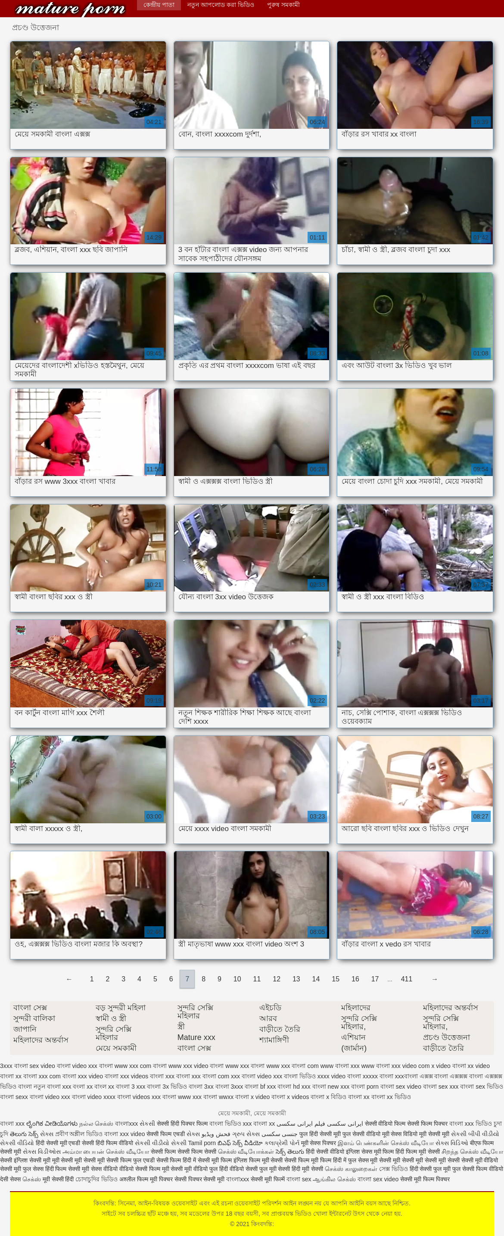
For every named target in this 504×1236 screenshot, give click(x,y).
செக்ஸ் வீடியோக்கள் (246, 1151)
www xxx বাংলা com (292, 1065)
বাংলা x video (252, 1096)
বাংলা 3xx (201, 1086)
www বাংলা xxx (340, 1065)
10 (237, 979)
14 (316, 979)
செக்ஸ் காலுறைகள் (351, 1168)
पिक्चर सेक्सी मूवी (206, 1179)
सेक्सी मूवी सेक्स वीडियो (93, 1168)
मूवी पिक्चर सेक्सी (168, 1179)
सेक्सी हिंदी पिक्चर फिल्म (182, 1123)
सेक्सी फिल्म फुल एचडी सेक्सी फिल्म (144, 1160)
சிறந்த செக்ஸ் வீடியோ (472, 1151)
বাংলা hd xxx (293, 1086)
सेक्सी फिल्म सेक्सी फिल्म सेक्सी (184, 1151)
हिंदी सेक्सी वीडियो (325, 1151)
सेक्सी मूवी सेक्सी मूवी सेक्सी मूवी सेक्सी (420, 1160)
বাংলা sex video (400, 1086)
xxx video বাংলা (98, 1076)
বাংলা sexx (14, 1096)
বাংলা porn (365, 1086)
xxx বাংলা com (210, 1076)
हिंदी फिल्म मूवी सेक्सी (417, 1151)
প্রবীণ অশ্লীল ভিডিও (79, 1133)
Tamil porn (202, 1142)
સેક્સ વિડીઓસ (42, 1151)
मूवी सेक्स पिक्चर (318, 1142)
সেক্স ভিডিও (393, 1168)
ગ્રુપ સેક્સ (246, 1133)
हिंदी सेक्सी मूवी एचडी (58, 1142)
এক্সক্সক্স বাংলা (466, 1076)
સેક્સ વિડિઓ (452, 1142)
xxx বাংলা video (251, 1076)
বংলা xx (83, 1086)
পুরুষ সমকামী (283, 4)
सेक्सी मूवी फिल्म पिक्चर (425, 1179)
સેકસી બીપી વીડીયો (475, 1133)
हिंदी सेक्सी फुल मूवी (430, 1168)
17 (375, 979)
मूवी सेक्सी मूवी (434, 1133)
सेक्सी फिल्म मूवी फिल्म (308, 1160)
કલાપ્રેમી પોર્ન (282, 1142)
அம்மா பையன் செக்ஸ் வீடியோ (105, 1151)
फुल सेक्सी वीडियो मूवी (365, 1133)
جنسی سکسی (279, 1133)
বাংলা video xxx (50, 1096)
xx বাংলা (26, 1076)
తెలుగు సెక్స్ (24, 1133)
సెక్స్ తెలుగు (290, 1151)
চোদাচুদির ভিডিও (97, 1179)
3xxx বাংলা (14, 1065)
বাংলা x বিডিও (328, 1096)
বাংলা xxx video (124, 1133)
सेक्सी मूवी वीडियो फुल (195, 1168)
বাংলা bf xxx (260, 1086)
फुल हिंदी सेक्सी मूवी (320, 1133)
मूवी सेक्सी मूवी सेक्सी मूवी (79, 1160)
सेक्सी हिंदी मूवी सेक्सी (301, 1168)
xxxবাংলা (406, 1076)
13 (296, 979)
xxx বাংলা (177, 1076)
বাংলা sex (298, 1179)
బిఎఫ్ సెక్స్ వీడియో (240, 1142)
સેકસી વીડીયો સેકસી (161, 1142)
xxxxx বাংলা (378, 1076)
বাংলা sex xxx (441, 1086)
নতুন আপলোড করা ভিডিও (220, 4)
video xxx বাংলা (92, 1065)
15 (335, 979)
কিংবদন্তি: (70, 9)
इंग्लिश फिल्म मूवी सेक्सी (259, 1160)
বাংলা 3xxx (229, 1086)
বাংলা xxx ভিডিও (470, 1123)
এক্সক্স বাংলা (434, 1076)
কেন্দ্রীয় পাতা (158, 4)
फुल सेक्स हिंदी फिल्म (45, 1168)
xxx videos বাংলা (142, 1076)
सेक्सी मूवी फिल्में (268, 1179)
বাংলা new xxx (330, 1086)
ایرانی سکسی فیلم (338, 1123)
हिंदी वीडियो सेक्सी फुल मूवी (248, 1168)
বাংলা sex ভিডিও (481, 1086)
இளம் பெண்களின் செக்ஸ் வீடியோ (386, 1142)
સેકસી (147, 1123)
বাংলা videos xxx (139, 1096)
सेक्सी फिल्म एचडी (166, 1133)
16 (355, 979)
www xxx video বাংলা (196, 1065)
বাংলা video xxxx (93, 1096)
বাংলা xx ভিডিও (391, 1096)
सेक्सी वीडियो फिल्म (386, 1123)
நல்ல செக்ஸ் (96, 1123)
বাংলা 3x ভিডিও (167, 1086)
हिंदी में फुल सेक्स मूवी (356, 1160)
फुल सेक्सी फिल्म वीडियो (477, 1168)
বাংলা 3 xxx (131, 1086)
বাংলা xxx (12, 1123)
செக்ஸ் (31, 1179)
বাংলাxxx (126, 1123)
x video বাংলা (448, 1065)
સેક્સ (46, 1133)
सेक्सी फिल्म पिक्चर (428, 1123)
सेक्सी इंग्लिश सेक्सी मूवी (26, 1160)
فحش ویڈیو (216, 1133)
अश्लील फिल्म (133, 1179)
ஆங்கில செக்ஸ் (334, 1179)
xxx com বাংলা (57, 1076)
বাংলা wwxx (218, 1096)
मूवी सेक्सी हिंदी (58, 1179)
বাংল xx (104, 1086)
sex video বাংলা (50, 1065)
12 (276, 979)
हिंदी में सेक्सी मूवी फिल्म (207, 1160)
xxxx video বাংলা (339, 1076)
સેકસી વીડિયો (17, 1142)
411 (407, 979)
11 (257, 979)
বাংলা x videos (290, 1096)
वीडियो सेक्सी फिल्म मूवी (144, 1168)
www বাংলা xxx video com (395, 1065)
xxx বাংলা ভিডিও (294, 1076)
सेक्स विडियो (404, 1133)
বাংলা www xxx (182, 1096)
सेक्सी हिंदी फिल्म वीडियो (108, 1142)
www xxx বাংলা (244, 1065)
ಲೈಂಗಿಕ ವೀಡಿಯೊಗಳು (52, 1123)
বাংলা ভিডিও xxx (230, 1123)
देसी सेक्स (10, 1179)
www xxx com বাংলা (141, 1065)
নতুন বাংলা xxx (53, 1086)
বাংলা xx (359, 1096)
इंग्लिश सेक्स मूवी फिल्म (371, 1151)
